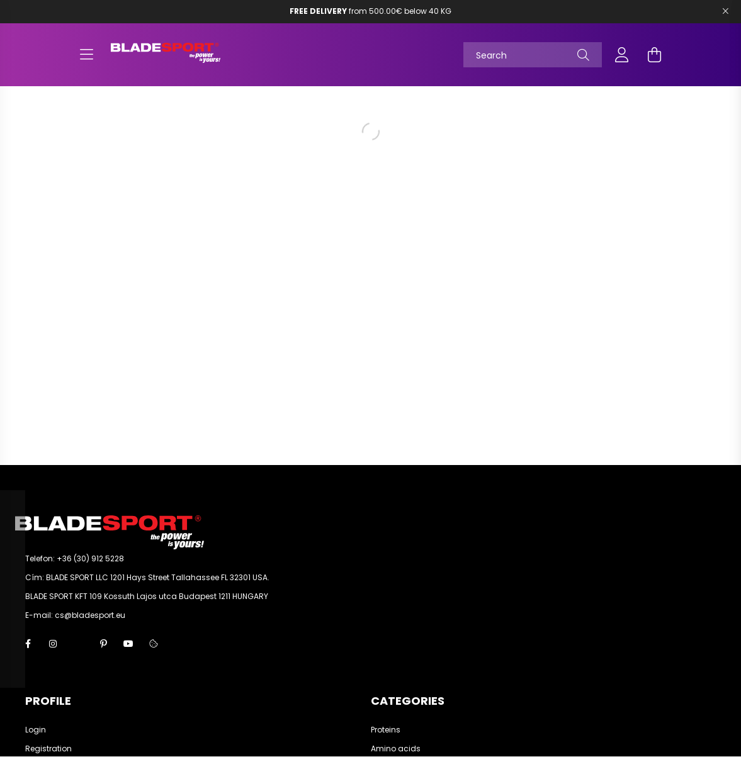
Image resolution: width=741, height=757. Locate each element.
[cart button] (654, 54)
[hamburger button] (86, 54)
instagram (52, 643)
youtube (128, 643)
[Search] (532, 54)
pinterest (103, 643)
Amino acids (396, 748)
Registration (48, 748)
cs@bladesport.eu (90, 615)
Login (35, 730)
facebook (27, 643)
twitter (78, 643)
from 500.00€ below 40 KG (370, 11)
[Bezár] (725, 11)
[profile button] (622, 54)
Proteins (385, 730)
